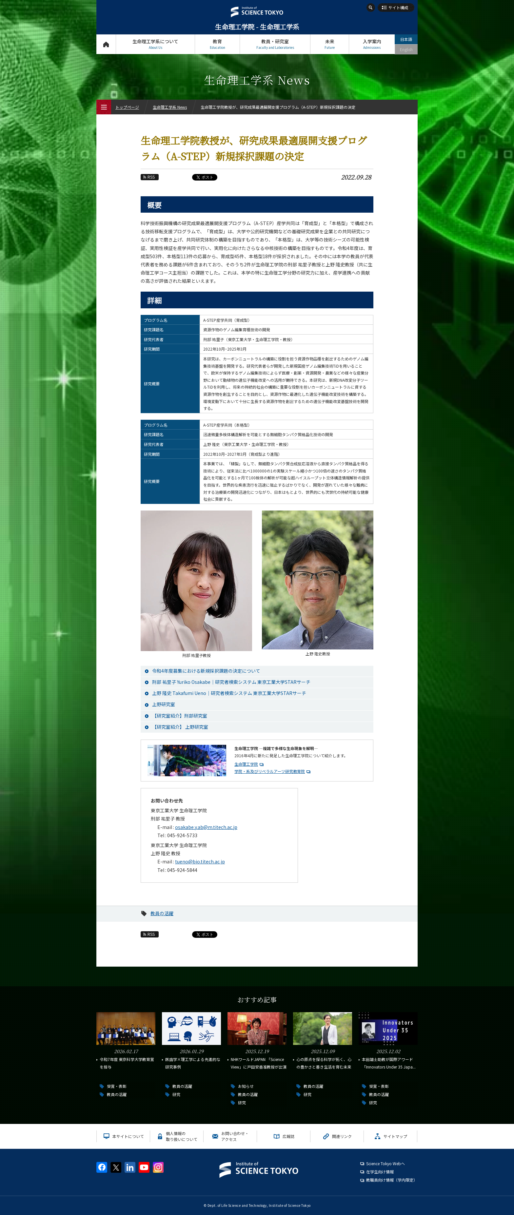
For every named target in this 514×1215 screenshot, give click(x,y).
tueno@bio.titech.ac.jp (200, 861)
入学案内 (372, 44)
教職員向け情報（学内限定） (391, 1180)
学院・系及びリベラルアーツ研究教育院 (269, 771)
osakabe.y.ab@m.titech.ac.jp (206, 827)
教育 (217, 44)
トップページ (106, 44)
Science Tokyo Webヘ (385, 1163)
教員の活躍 (161, 913)
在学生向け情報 (380, 1171)
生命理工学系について (155, 44)
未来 (329, 44)
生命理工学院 (246, 764)
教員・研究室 (275, 44)
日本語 (406, 39)
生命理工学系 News (170, 107)
